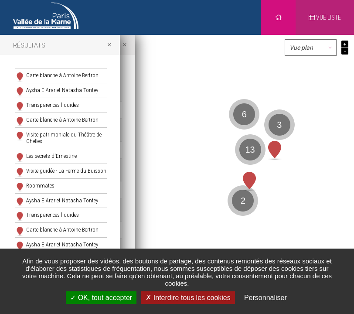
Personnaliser (265, 297)
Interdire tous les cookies (188, 297)
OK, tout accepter (101, 297)
